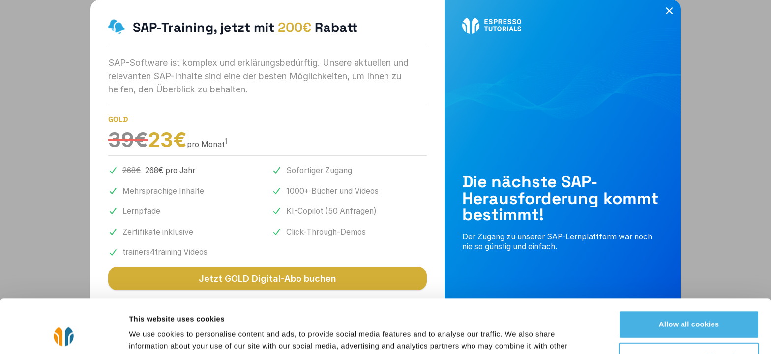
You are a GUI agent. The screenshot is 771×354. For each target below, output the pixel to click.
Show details (152, 334)
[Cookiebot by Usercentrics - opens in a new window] (64, 334)
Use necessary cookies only (689, 306)
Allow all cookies (689, 274)
